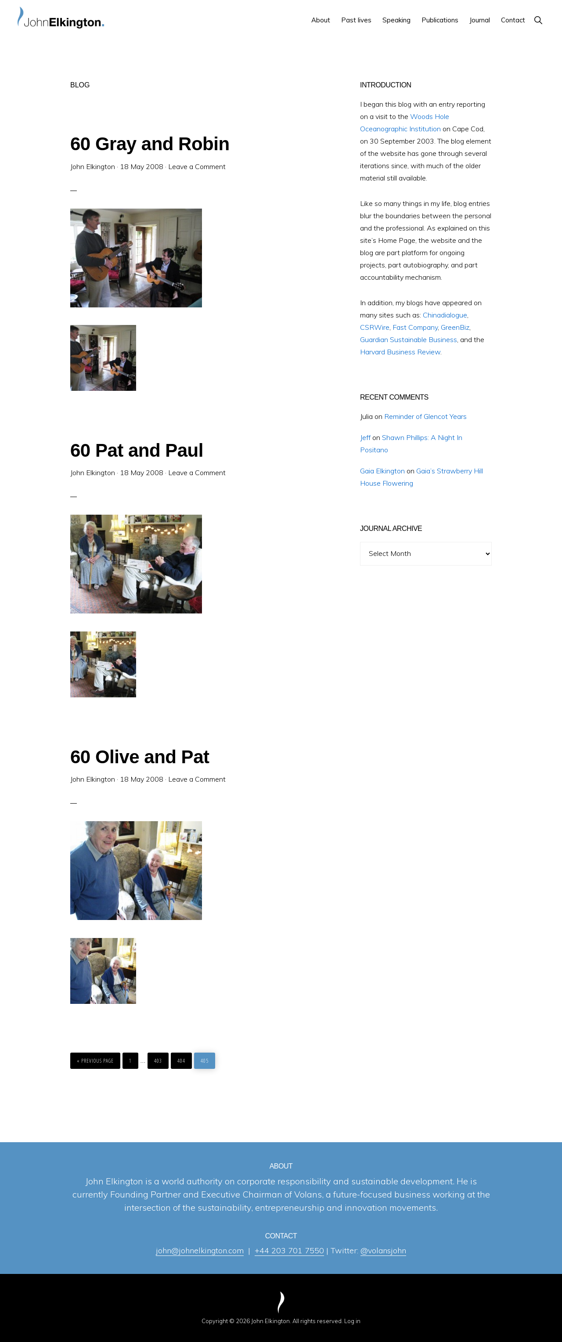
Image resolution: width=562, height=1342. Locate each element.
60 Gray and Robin (150, 143)
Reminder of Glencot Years (425, 416)
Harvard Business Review (400, 351)
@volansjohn (383, 1250)
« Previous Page (95, 1058)
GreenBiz (455, 327)
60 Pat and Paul (136, 450)
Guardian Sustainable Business (408, 339)
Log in (352, 1320)
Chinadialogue (445, 314)
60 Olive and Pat (139, 757)
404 (182, 1061)
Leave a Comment (197, 166)
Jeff (365, 437)
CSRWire (374, 327)
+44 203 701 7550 (289, 1250)
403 (159, 1061)
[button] (538, 20)
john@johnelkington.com (200, 1250)
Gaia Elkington (382, 470)
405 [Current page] (205, 1061)
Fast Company (415, 327)
